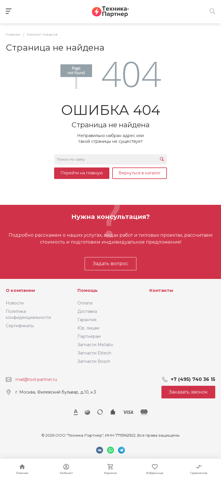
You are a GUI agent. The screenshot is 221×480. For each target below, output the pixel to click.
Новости (15, 303)
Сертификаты (20, 325)
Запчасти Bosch (93, 361)
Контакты (161, 290)
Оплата (84, 303)
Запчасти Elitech (94, 353)
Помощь (87, 290)
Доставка (87, 311)
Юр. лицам (88, 328)
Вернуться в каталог (140, 173)
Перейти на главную (81, 173)
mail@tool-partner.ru (36, 379)
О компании (20, 290)
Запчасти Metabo (95, 344)
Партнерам (89, 336)
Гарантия (86, 319)
